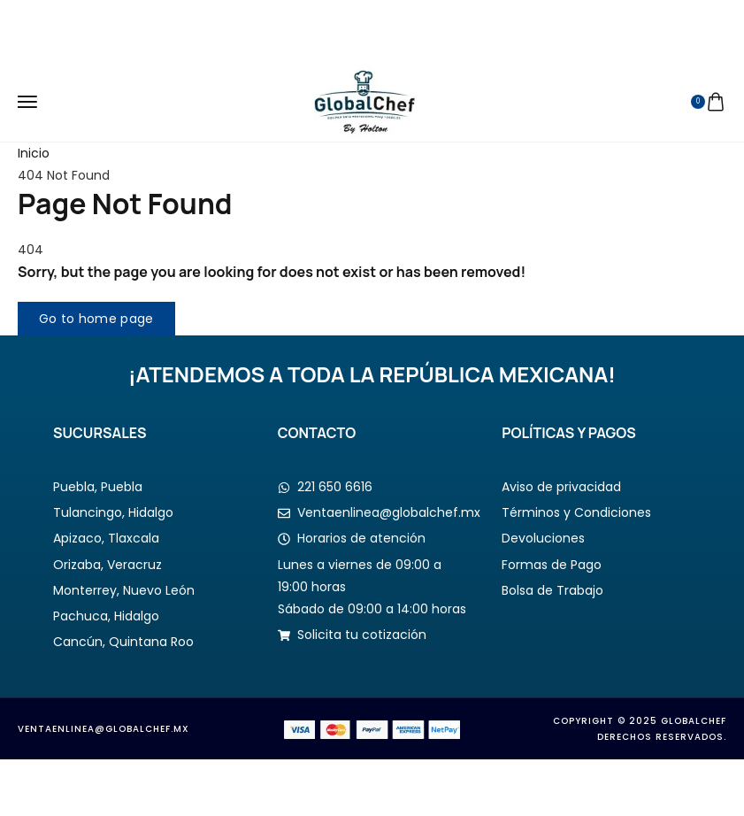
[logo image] (365, 101)
